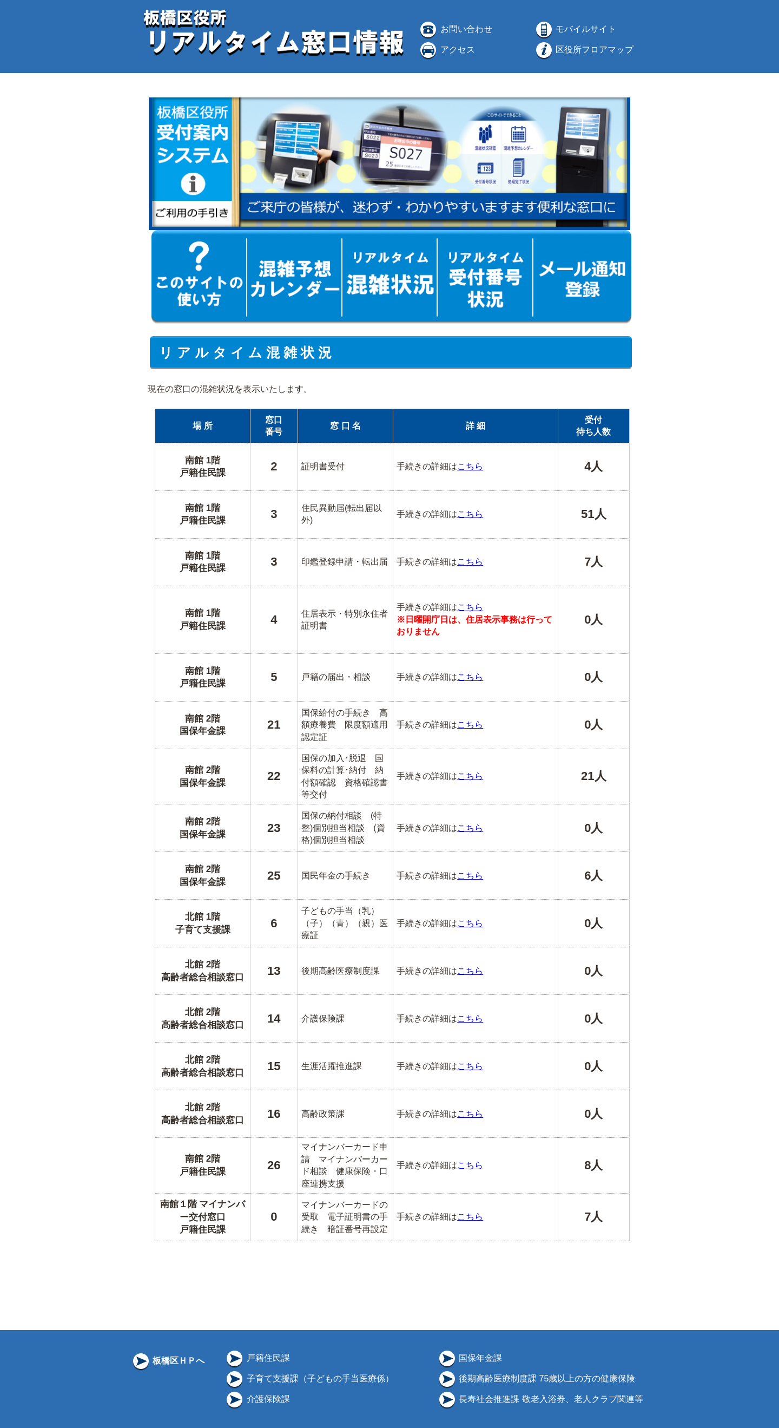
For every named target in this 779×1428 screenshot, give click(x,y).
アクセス (446, 49)
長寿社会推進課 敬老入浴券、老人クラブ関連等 (540, 1399)
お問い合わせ (455, 29)
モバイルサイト (575, 29)
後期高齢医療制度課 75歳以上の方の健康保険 (536, 1378)
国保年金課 (469, 1358)
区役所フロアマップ (583, 49)
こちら (470, 466)
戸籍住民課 (257, 1358)
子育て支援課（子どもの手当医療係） (309, 1378)
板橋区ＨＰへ (167, 1360)
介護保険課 (257, 1399)
